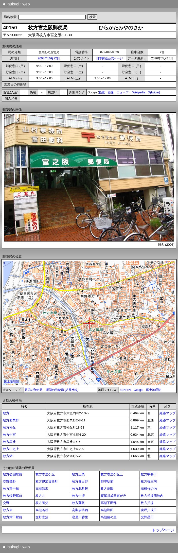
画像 (111, 92)
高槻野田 (107, 510)
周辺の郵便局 (33, 390)
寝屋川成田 (149, 510)
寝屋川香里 (80, 517)
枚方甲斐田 (149, 474)
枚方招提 (147, 503)
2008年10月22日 (49, 58)
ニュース (122, 92)
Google (138, 390)
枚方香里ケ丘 (45, 474)
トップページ (163, 530)
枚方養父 (42, 503)
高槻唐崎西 (80, 510)
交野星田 (147, 517)
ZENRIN (125, 390)
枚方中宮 (9, 434)
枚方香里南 (149, 481)
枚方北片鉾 (80, 488)
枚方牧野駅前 (12, 496)
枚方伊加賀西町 (47, 481)
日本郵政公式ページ (109, 58)
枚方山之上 (11, 449)
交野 (6, 503)
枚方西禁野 (11, 420)
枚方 (6, 413)
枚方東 (8, 510)
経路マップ (168, 413)
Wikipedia (138, 92)
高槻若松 (42, 510)
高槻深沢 (42, 488)
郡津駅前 (107, 481)
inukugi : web (16, 4)
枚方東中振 (11, 488)
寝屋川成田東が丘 (113, 496)
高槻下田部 (109, 503)
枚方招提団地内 (152, 496)
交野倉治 (42, 517)
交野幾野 (9, 481)
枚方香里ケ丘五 (112, 474)
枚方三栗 (78, 474)
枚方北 (40, 496)
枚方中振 (78, 496)
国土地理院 (153, 390)
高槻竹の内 (149, 488)
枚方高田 (107, 488)
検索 (102, 92)
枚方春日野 (80, 481)
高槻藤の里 (109, 517)
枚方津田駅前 (12, 517)
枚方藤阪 (78, 503)
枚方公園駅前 (12, 474)
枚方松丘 (9, 427)
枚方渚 (8, 456)
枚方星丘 (9, 442)
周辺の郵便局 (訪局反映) (62, 390)
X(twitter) (154, 92)
